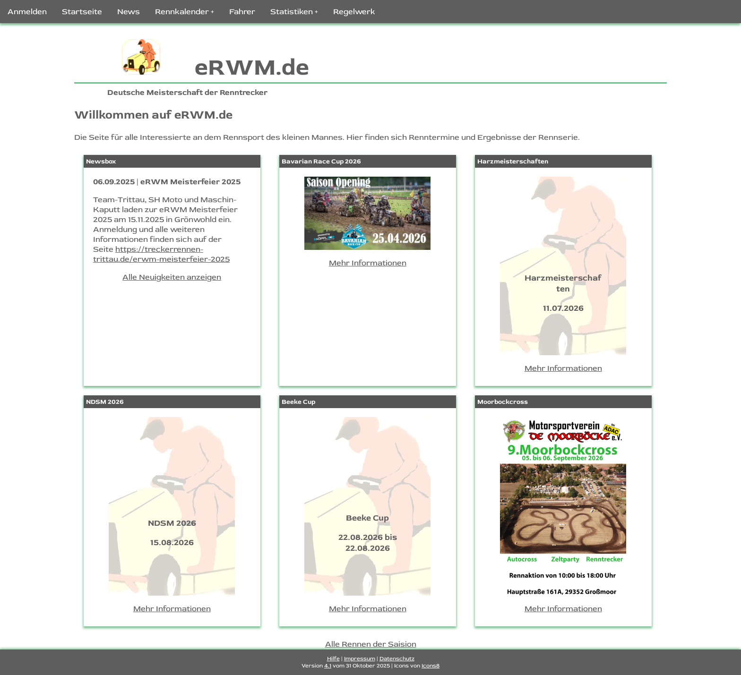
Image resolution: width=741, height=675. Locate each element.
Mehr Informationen (367, 263)
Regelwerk (354, 12)
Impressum (359, 658)
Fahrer (242, 12)
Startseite (82, 12)
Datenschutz (396, 658)
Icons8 (430, 665)
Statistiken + (294, 12)
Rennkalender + (184, 12)
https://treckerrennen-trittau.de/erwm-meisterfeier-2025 (161, 254)
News (128, 12)
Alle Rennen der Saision (370, 644)
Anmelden (27, 12)
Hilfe (333, 658)
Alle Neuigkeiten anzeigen (171, 277)
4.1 (327, 665)
